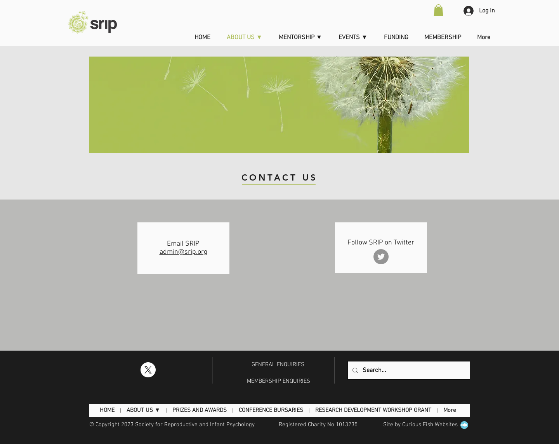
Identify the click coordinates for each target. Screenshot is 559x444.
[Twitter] (381, 256)
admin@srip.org (183, 252)
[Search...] (408, 370)
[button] (438, 10)
